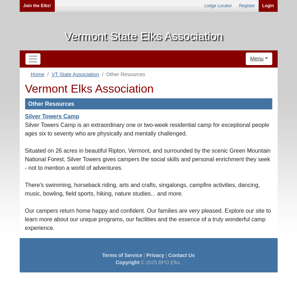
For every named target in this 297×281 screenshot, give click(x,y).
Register (247, 5)
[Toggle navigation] (32, 59)
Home (37, 74)
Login (268, 5)
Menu (257, 58)
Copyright (127, 262)
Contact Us (181, 255)
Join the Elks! (37, 5)
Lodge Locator (218, 5)
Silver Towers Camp (52, 116)
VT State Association (75, 74)
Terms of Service (122, 255)
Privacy (155, 255)
